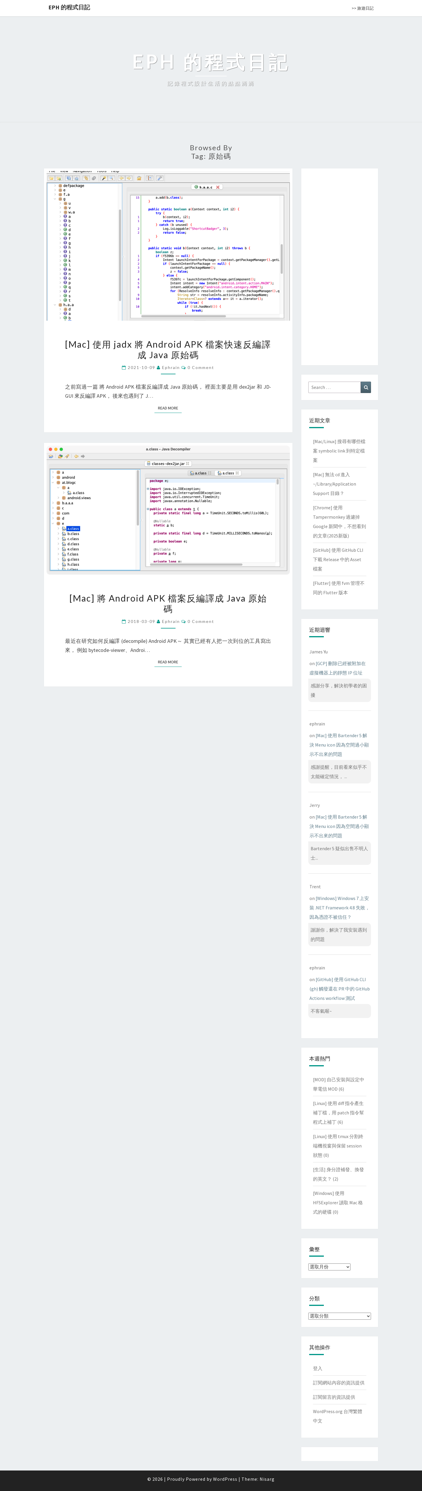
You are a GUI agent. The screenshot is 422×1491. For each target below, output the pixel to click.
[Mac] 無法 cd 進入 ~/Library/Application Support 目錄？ (334, 484)
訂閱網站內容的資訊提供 (339, 1383)
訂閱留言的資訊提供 (334, 1397)
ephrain (171, 367)
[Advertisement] (339, 265)
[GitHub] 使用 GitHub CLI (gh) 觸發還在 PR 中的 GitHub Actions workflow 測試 (339, 988)
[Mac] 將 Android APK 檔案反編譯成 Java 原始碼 (168, 603)
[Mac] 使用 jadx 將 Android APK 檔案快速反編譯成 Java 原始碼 (168, 349)
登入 (317, 1368)
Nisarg (267, 1479)
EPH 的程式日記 (69, 7)
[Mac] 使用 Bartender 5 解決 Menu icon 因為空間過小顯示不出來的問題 (339, 744)
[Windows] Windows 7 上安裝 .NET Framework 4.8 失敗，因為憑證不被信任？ (339, 907)
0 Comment (201, 367)
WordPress (225, 1479)
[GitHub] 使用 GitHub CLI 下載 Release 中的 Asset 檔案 (338, 559)
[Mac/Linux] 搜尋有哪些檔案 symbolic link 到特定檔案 (339, 450)
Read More (170, 408)
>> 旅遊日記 (363, 8)
